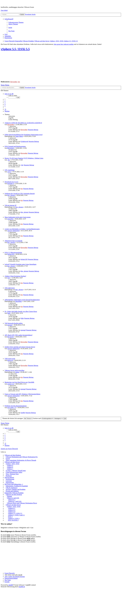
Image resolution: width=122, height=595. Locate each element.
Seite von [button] (9, 94)
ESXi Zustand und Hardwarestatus (15, 146)
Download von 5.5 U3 (11, 182)
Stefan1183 (10, 254)
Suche (22, 14)
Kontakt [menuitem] (7, 582)
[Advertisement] (58, 66)
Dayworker (13, 82)
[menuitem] (11, 578)
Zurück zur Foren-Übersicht (9, 449)
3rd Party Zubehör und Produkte (15, 489)
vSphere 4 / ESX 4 (13, 518)
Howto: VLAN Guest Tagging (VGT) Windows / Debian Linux (24, 158)
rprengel (9, 325)
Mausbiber (18, 301)
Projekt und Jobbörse (12, 491)
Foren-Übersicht (10, 573)
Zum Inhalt (4, 10)
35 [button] (5, 109)
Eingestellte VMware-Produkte (14, 493)
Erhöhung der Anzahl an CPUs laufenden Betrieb (20, 193)
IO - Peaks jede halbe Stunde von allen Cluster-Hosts (21, 311)
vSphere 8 (10, 467)
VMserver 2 (11, 499)
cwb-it (9, 171)
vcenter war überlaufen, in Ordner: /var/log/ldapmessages (22, 229)
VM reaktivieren (10, 288)
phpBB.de (22, 586)
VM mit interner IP (10, 205)
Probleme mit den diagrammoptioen (16, 406)
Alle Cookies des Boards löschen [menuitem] (15, 576)
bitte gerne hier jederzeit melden (64, 44)
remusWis (10, 219)
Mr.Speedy (10, 337)
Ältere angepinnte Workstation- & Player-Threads (21, 460)
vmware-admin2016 (13, 230)
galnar (17, 372)
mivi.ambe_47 (11, 407)
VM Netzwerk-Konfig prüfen (13, 323)
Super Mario (19, 136)
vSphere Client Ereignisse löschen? (15, 276)
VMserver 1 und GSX (14, 501)
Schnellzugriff (9, 19)
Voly (8, 278)
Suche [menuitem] (10, 27)
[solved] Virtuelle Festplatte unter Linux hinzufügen (20, 264)
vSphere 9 (10, 465)
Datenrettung (10, 482)
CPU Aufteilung (9, 170)
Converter (9, 481)
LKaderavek (24, 141)
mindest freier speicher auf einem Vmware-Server (20, 347)
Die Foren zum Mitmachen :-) (14, 484)
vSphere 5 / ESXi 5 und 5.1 (16, 515)
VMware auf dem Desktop (13, 455)
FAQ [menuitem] (6, 34)
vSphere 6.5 (11, 510)
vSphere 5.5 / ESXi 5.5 (15, 49)
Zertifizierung (10, 479)
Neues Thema (5, 85)
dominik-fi (10, 183)
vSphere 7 (10, 469)
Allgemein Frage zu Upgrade (13, 241)
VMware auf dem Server (12, 462)
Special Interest (9, 477)
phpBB (10, 585)
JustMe (23, 412)
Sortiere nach (43, 418)
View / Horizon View (12, 474)
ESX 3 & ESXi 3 (13, 520)
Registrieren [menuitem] (8, 38)
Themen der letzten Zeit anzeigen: (17, 418)
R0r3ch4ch (10, 148)
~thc (8, 160)
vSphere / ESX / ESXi (12, 464)
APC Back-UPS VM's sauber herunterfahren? (18, 335)
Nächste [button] (7, 111)
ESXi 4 (10, 517)
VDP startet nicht (10, 358)
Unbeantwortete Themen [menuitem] (15, 22)
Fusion (8, 458)
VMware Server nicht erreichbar (14, 370)
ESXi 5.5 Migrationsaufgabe (13, 252)
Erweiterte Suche (30, 14)
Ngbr (8, 313)
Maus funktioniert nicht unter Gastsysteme (18, 217)
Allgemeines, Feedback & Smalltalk (17, 486)
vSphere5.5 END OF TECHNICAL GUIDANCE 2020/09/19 (23, 123)
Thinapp (9, 496)
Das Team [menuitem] (11, 31)
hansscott (10, 360)
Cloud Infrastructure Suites (14, 472)
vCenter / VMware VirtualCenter (16, 470)
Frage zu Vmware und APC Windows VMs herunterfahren (22, 394)
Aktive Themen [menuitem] (13, 24)
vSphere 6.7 (11, 508)
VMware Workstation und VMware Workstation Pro (22, 457)
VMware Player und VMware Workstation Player (22, 503)
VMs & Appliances (12, 487)
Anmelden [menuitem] (8, 36)
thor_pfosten (11, 195)
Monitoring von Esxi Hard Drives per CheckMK (19, 382)
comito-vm (10, 384)
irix (19, 82)
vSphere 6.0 (11, 511)
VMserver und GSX (13, 498)
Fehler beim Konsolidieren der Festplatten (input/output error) (24, 134)
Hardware (9, 476)
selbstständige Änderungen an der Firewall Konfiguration (22, 299)
